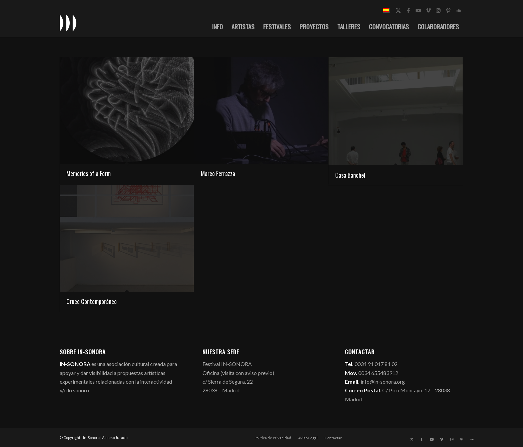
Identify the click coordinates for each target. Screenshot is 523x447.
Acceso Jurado (114, 437)
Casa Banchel (350, 175)
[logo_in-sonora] (68, 23)
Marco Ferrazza (218, 173)
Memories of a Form (88, 173)
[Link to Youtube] (418, 10)
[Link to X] (398, 10)
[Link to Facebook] (408, 10)
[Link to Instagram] (438, 10)
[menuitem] (217, 26)
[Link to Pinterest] (448, 10)
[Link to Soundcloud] (458, 10)
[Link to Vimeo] (428, 10)
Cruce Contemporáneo (91, 301)
